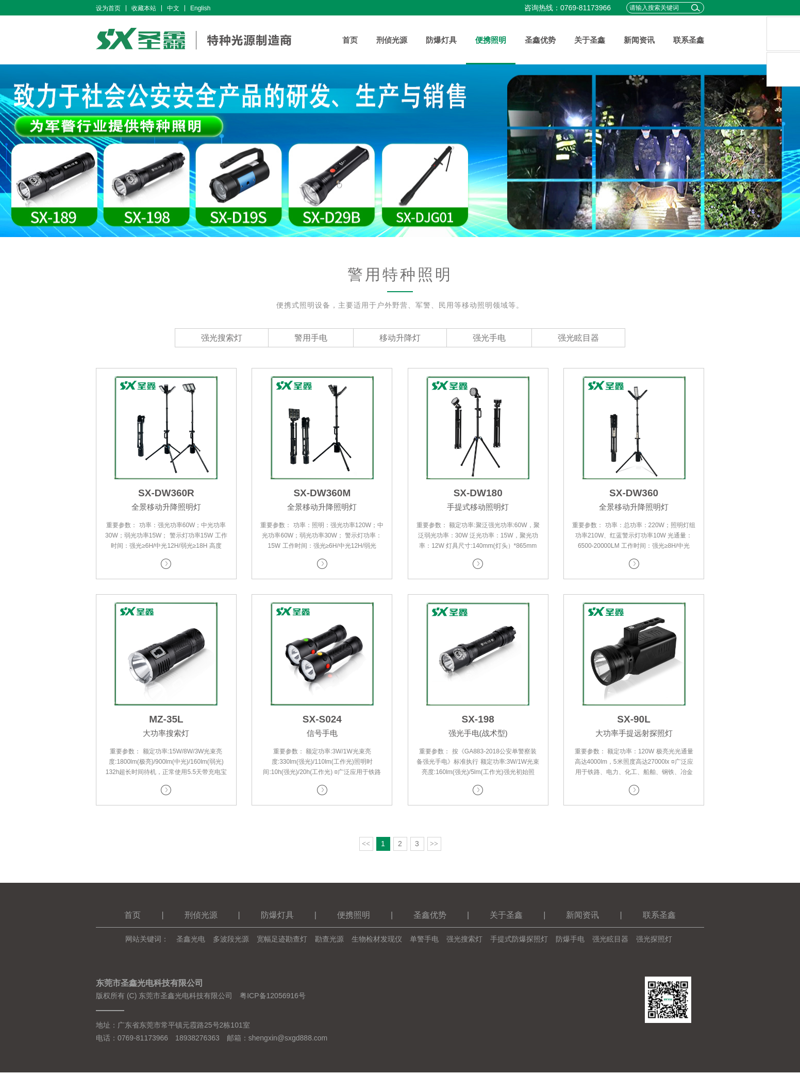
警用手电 (310, 337)
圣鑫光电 (190, 941)
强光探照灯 (654, 941)
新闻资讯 (639, 40)
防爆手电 (570, 941)
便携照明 (490, 40)
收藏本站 (143, 8)
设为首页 (108, 8)
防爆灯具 (441, 40)
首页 (350, 40)
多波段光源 (231, 941)
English (200, 8)
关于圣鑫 (589, 40)
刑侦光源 (391, 40)
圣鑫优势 (540, 40)
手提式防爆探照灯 (519, 941)
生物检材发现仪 (377, 941)
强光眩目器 (578, 337)
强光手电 (489, 337)
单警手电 (424, 941)
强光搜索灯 (221, 337)
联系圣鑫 (688, 40)
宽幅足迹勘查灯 (282, 941)
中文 (173, 8)
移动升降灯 (400, 337)
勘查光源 (329, 941)
